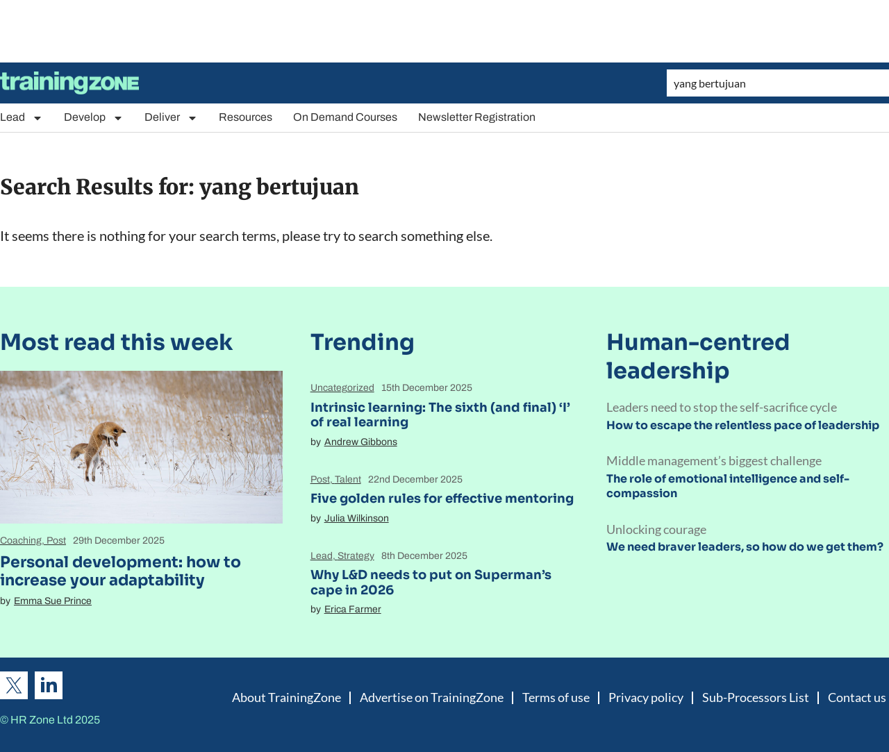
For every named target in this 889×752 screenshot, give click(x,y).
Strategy (356, 556)
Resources (245, 117)
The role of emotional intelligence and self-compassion (727, 486)
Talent (348, 479)
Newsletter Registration (476, 117)
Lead (21, 117)
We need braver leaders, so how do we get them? (744, 547)
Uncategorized (342, 388)
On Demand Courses (345, 117)
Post (56, 540)
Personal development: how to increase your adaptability (120, 571)
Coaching (21, 540)
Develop (94, 117)
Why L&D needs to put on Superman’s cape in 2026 (430, 582)
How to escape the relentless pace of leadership (742, 425)
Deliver (171, 117)
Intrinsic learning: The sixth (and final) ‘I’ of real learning (440, 415)
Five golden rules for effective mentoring (442, 498)
